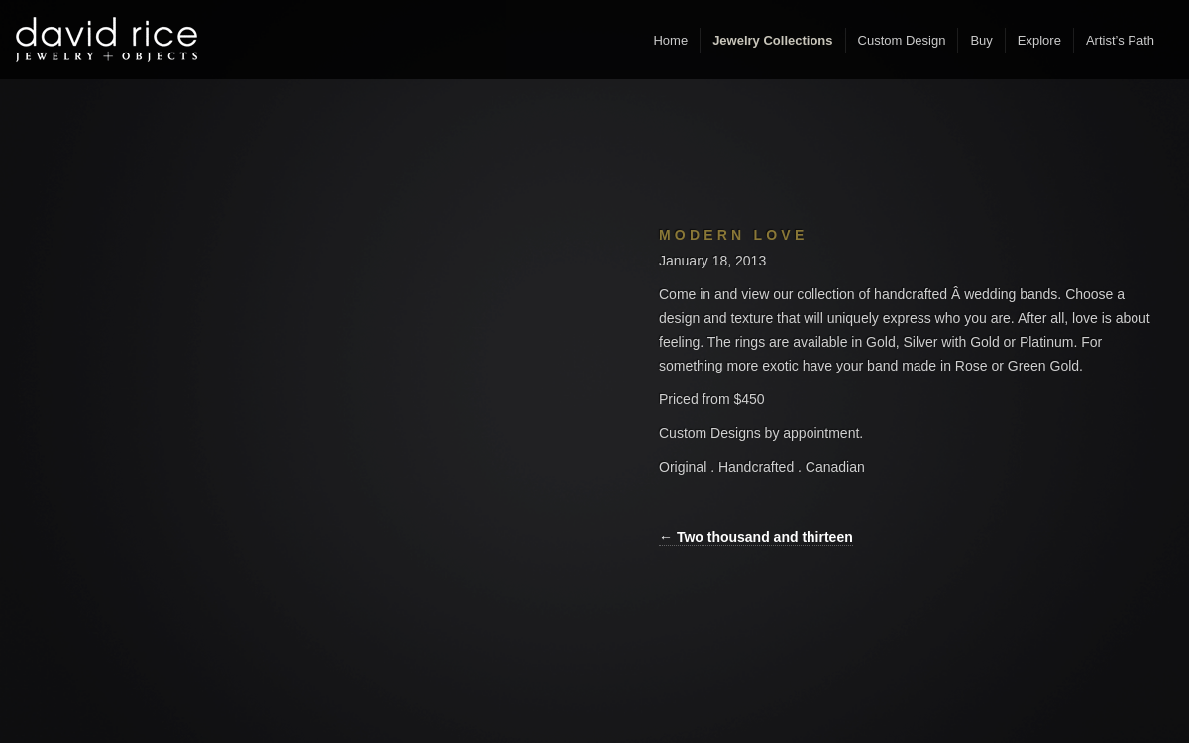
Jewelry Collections (772, 40)
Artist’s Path (1120, 40)
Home (670, 40)
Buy (981, 40)
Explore (1039, 40)
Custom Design (902, 40)
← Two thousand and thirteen (756, 537)
